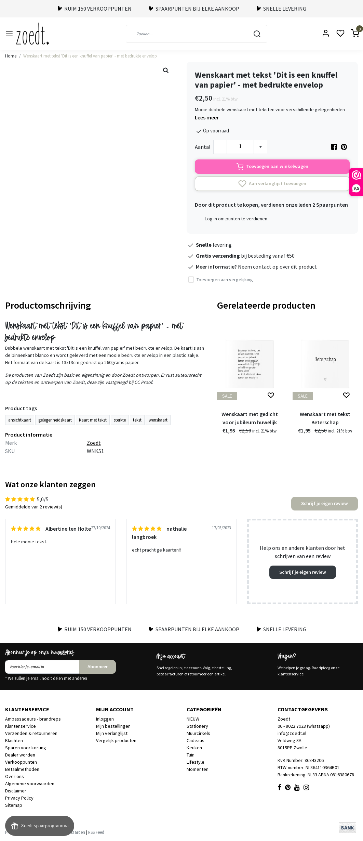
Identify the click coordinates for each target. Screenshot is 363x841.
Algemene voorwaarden (29, 783)
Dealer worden (20, 755)
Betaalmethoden (22, 769)
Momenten (198, 769)
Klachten (14, 740)
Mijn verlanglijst (111, 733)
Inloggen (105, 719)
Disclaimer (15, 791)
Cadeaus (195, 740)
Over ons (14, 776)
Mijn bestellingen (113, 726)
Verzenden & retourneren (31, 733)
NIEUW (193, 719)
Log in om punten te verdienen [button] (236, 219)
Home (10, 56)
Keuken (194, 748)
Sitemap (13, 805)
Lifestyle (195, 762)
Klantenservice (20, 726)
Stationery (197, 726)
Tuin (190, 755)
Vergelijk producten (116, 740)
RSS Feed (96, 832)
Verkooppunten (21, 762)
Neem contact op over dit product (277, 266)
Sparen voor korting (25, 748)
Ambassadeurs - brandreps (33, 719)
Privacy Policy (19, 798)
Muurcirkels (198, 733)
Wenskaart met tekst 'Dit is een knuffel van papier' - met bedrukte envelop (90, 56)
